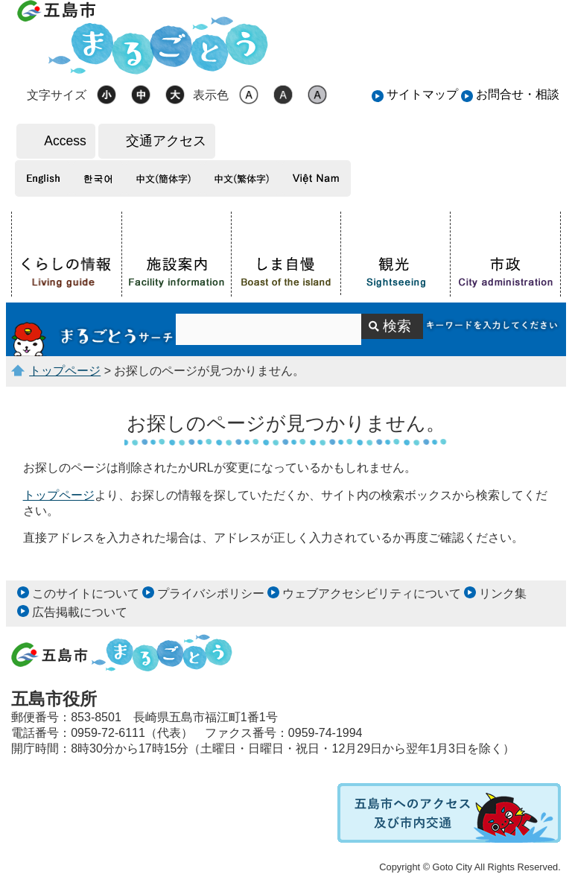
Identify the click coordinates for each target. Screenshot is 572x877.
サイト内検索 (93, 329)
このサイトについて (85, 593)
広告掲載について (79, 612)
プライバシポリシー (210, 593)
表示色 (211, 95)
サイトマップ (422, 94)
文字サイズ (56, 95)
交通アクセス (166, 140)
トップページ (65, 370)
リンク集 (503, 593)
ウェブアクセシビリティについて (371, 593)
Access (65, 140)
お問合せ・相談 (517, 94)
